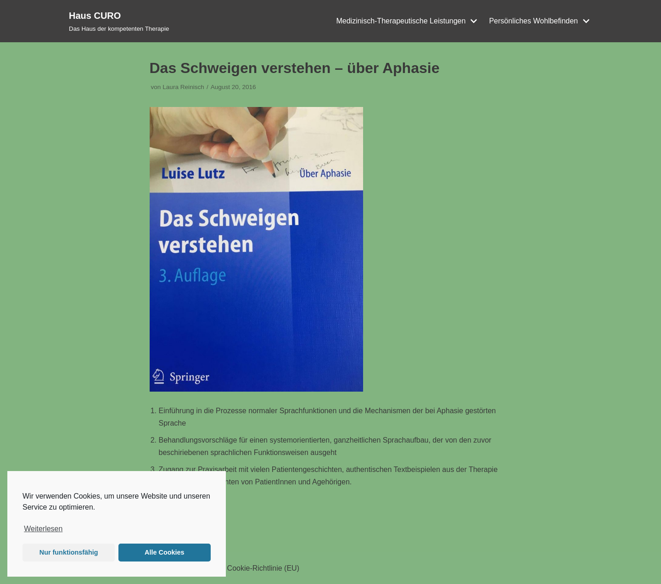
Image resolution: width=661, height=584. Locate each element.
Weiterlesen (43, 529)
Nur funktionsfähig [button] (68, 552)
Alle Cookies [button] (164, 552)
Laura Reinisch (183, 87)
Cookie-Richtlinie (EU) (263, 568)
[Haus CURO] (119, 21)
